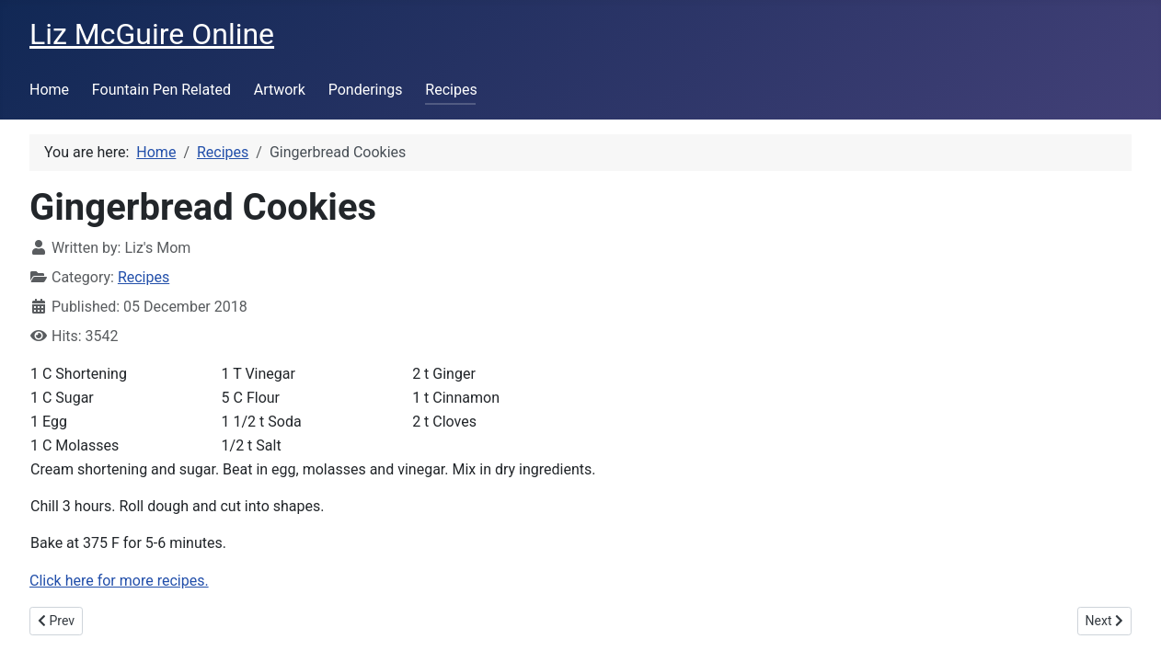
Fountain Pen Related (161, 89)
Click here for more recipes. (119, 580)
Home (49, 89)
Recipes (451, 89)
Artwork (279, 89)
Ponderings (365, 89)
